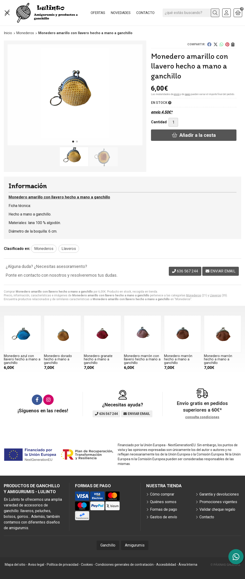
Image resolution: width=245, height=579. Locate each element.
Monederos (193, 295)
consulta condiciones (202, 417)
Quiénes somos (163, 502)
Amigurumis (135, 545)
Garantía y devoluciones (219, 494)
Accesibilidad (166, 564)
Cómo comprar (162, 494)
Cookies (87, 564)
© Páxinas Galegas (225, 564)
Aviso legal (36, 564)
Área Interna (188, 564)
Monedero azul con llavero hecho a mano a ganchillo (22, 359)
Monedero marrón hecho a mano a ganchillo (178, 359)
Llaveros (215, 295)
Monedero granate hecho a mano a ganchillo (98, 359)
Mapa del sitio (15, 564)
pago (187, 94)
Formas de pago (163, 509)
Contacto (206, 517)
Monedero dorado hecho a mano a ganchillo (58, 359)
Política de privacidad (62, 564)
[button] (73, 141)
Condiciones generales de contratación (124, 564)
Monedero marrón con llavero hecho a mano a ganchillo (142, 359)
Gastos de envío (163, 517)
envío (176, 94)
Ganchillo (107, 545)
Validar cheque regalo (217, 509)
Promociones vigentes (218, 502)
